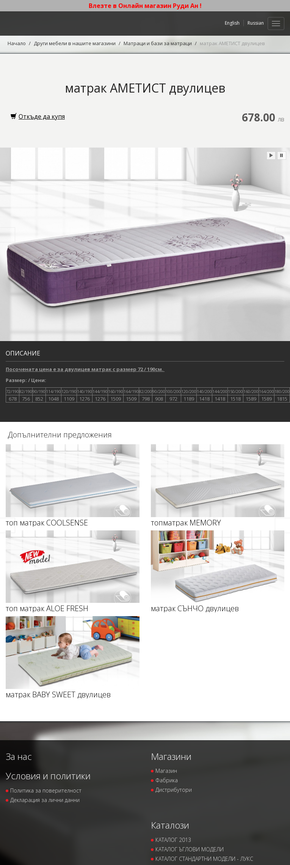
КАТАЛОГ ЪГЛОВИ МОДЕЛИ (189, 849)
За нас (19, 756)
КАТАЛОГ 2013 (173, 839)
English (232, 23)
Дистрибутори (173, 789)
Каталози (170, 825)
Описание (23, 353)
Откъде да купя (38, 116)
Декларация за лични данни (45, 800)
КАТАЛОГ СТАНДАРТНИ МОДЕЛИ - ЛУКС (204, 858)
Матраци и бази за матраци (158, 43)
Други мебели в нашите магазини (75, 43)
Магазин (166, 770)
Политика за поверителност (46, 790)
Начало (17, 43)
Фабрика (166, 780)
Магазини (171, 756)
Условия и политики (48, 775)
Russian (256, 23)
